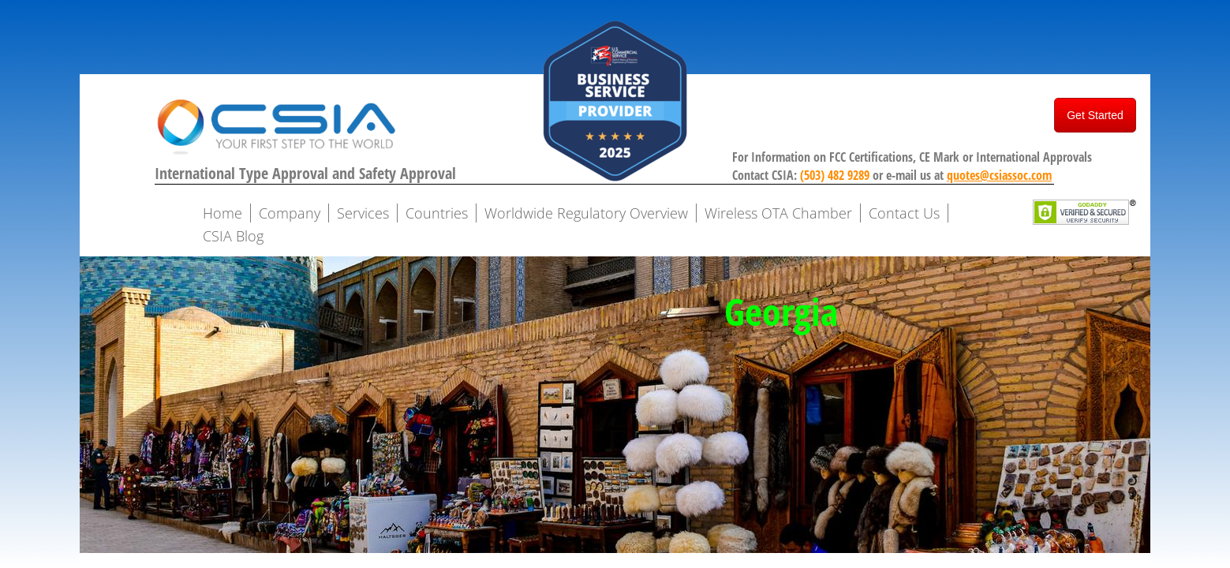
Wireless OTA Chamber (778, 213)
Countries (437, 213)
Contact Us (904, 213)
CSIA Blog (233, 235)
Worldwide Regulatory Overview (586, 213)
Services (363, 213)
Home (222, 213)
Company (289, 213)
